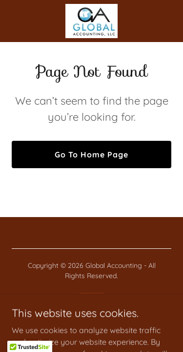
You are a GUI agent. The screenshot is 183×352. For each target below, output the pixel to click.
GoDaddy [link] (111, 310)
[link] (91, 21)
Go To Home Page (91, 154)
